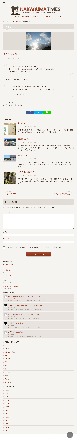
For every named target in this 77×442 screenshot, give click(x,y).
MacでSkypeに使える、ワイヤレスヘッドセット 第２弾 (26, 296)
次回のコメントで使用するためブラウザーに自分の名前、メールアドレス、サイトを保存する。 (33, 247)
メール (6, 239)
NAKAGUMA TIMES (30, 438)
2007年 (7, 414)
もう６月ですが (22, 192)
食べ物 (7, 382)
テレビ (7, 355)
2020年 (7, 390)
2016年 (7, 393)
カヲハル (11, 332)
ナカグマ (11, 305)
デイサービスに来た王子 (55, 192)
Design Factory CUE (40, 438)
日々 (6, 372)
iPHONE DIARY (38, 17)
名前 (5, 232)
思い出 (7, 365)
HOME (17, 17)
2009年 (7, 410)
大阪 (6, 362)
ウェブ (7, 349)
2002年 (7, 430)
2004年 (7, 424)
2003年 (7, 427)
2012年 (7, 404)
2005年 (7, 420)
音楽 (6, 379)
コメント (6, 212)
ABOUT (59, 17)
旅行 (6, 369)
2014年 (7, 397)
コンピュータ (9, 352)
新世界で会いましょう (21, 323)
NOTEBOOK (26, 17)
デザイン (7, 359)
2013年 (7, 400)
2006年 (7, 417)
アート (7, 345)
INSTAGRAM (50, 17)
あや (9, 296)
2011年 (7, 407)
